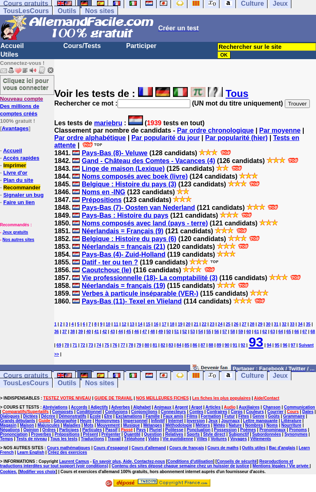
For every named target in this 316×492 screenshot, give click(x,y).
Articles (213, 407)
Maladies (71, 425)
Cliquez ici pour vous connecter (26, 84)
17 (164, 324)
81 (154, 345)
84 (179, 345)
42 (104, 331)
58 (233, 331)
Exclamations (128, 416)
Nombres (254, 425)
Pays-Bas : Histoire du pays (125, 215)
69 (59, 345)
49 (160, 331)
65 (288, 331)
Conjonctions (144, 411)
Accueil (12, 45)
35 (308, 324)
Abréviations (55, 407)
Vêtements (260, 439)
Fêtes (243, 416)
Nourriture (291, 425)
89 (219, 345)
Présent (90, 434)
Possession (225, 430)
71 (75, 345)
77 (122, 345)
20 (188, 324)
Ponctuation (198, 430)
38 (72, 331)
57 (224, 331)
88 (211, 345)
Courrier (275, 411)
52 (184, 331)
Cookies (8, 471)
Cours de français (186, 448)
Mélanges (152, 425)
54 (200, 331)
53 (192, 331)
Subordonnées (266, 434)
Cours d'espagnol (111, 448)
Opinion (31, 430)
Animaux (162, 407)
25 (228, 324)
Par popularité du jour (165, 137)
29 (260, 324)
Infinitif (158, 420)
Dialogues (10, 416)
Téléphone (134, 439)
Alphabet (142, 407)
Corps (236, 411)
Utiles (9, 54)
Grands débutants (17, 420)
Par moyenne (279, 130)
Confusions (116, 411)
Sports (193, 434)
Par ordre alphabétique (90, 137)
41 (96, 331)
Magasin (8, 425)
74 (99, 345)
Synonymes (295, 434)
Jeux (280, 375)
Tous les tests (64, 439)
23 (212, 324)
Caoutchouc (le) (106, 270)
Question (152, 434)
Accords (79, 407)
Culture (252, 375)
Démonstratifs (72, 416)
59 (240, 331)
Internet (175, 420)
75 (106, 345)
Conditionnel (88, 411)
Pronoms (298, 430)
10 (108, 324)
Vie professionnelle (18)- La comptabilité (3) (149, 277)
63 (272, 331)
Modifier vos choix (38, 471)
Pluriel (155, 430)
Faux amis (173, 416)
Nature (235, 425)
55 (208, 331)
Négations (10, 430)
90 (227, 345)
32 (284, 324)
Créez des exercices (67, 452)
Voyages (238, 439)
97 (293, 345)
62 (265, 331)
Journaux (230, 420)
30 (268, 324)
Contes (196, 411)
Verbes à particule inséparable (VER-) (140, 293)
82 (163, 345)
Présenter (110, 434)
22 (204, 324)
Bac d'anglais (282, 448)
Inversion (196, 420)
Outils (67, 10)
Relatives (174, 434)
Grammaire (294, 416)
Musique (131, 425)
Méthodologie (179, 425)
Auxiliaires (249, 407)
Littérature (291, 420)
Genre (258, 416)
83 (170, 345)
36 (56, 331)
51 (176, 331)
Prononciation (14, 434)
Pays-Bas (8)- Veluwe (115, 152)
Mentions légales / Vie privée (281, 466)
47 (144, 331)
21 (196, 324)
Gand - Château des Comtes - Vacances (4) (148, 160)
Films (192, 416)
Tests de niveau (31, 439)
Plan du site (18, 180)
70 (67, 345)
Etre (108, 416)
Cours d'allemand (148, 448)
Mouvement (108, 425)
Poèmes (248, 430)
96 (285, 345)
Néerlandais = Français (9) (123, 231)
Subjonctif (239, 434)
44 (120, 331)
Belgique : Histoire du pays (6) (129, 238)
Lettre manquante (260, 420)
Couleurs (255, 411)
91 (235, 345)
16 (156, 324)
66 (297, 331)
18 (172, 324)
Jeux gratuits (15, 232)
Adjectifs (99, 407)
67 (304, 331)
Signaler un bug (23, 195)
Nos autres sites (18, 239)
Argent (181, 407)
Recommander (21, 187)
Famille (152, 416)
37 (64, 331)
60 (249, 331)
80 (147, 345)
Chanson (272, 407)
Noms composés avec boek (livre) (135, 176)
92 (243, 345)
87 (203, 345)
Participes (69, 430)
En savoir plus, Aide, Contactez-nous (129, 461)
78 (131, 345)
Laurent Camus (74, 461)
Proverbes (41, 434)
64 (281, 331)
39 (80, 331)
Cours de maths (223, 448)
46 (136, 331)
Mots (88, 425)
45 (128, 331)
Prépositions (102, 199)
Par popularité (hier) (236, 137)
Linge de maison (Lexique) (123, 168)
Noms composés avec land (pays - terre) (145, 223)
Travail (114, 439)
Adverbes (120, 407)
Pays (140, 430)
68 (313, 331)
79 (138, 345)
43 (112, 331)
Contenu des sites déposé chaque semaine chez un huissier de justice (180, 466)
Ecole (95, 416)
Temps (6, 439)
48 (152, 331)
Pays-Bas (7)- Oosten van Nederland (138, 207)
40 (88, 331)
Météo (219, 425)
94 (269, 345)
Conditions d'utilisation (190, 461)
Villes (201, 439)
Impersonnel (135, 420)
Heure (86, 420)
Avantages (15, 128)
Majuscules (48, 425)
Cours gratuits (25, 375)
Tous (237, 93)
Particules (92, 430)
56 (217, 331)
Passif (111, 430)
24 (220, 324)
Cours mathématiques (68, 448)
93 (256, 342)
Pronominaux (272, 430)
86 (195, 345)
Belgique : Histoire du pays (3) (129, 184)
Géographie (65, 420)
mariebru (108, 123)
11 (116, 324)
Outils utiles (253, 448)
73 (91, 345)
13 (132, 324)
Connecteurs (173, 411)
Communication (299, 407)
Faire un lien (19, 202)
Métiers (203, 425)
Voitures (219, 439)
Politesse (174, 430)
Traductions (92, 439)
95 (277, 345)
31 (276, 324)
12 (124, 324)
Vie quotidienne (178, 439)
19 (180, 324)
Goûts (274, 416)
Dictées (30, 416)
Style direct (214, 434)
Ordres (49, 430)
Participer (141, 45)
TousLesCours (26, 10)
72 (83, 345)
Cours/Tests (82, 45)
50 (168, 331)
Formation (211, 416)
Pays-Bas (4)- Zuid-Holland (124, 254)
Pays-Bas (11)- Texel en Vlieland (132, 301)
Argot (196, 407)
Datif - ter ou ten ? (110, 262)
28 (252, 324)
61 (256, 331)
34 (300, 324)
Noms (272, 425)
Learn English (30, 452)
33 (292, 324)
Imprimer (14, 165)
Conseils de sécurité (237, 461)
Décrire (48, 416)
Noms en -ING (103, 192)
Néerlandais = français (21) (123, 246)
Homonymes (107, 420)
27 (244, 324)
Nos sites (99, 10)
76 (115, 345)
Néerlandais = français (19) (123, 285)
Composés (62, 411)
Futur (229, 416)
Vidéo (153, 439)
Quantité (132, 434)
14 (140, 324)
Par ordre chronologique (215, 130)
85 (187, 345)
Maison (27, 425)
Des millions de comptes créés (21, 106)
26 (236, 324)
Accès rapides (21, 158)
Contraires (217, 411)
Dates (307, 411)
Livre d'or (15, 173)
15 (148, 324)
